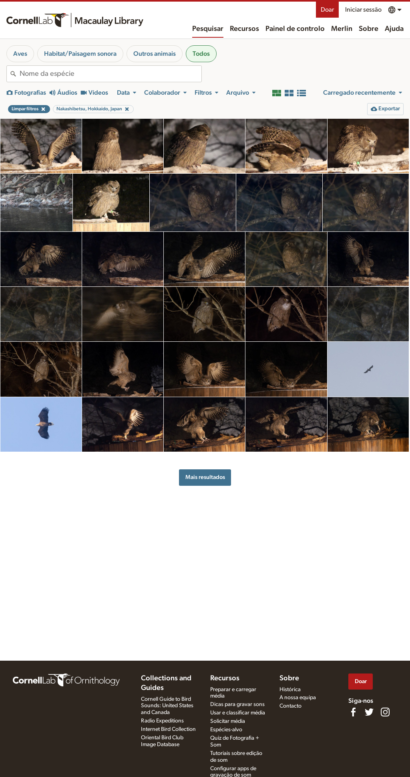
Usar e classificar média (237, 713)
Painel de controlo (295, 28)
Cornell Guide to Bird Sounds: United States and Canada (167, 706)
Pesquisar (207, 28)
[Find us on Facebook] (353, 712)
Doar (327, 9)
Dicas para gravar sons (237, 704)
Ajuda (394, 28)
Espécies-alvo (226, 729)
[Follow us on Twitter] (369, 712)
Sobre (368, 28)
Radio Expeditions (162, 721)
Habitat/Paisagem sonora (80, 54)
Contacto (290, 706)
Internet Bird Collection (168, 729)
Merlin (341, 28)
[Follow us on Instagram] (385, 712)
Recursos (244, 28)
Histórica (290, 689)
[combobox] (110, 74)
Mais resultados (205, 477)
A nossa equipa (297, 697)
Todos (201, 54)
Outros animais (154, 54)
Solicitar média (227, 721)
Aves (20, 54)
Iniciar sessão (363, 9)
